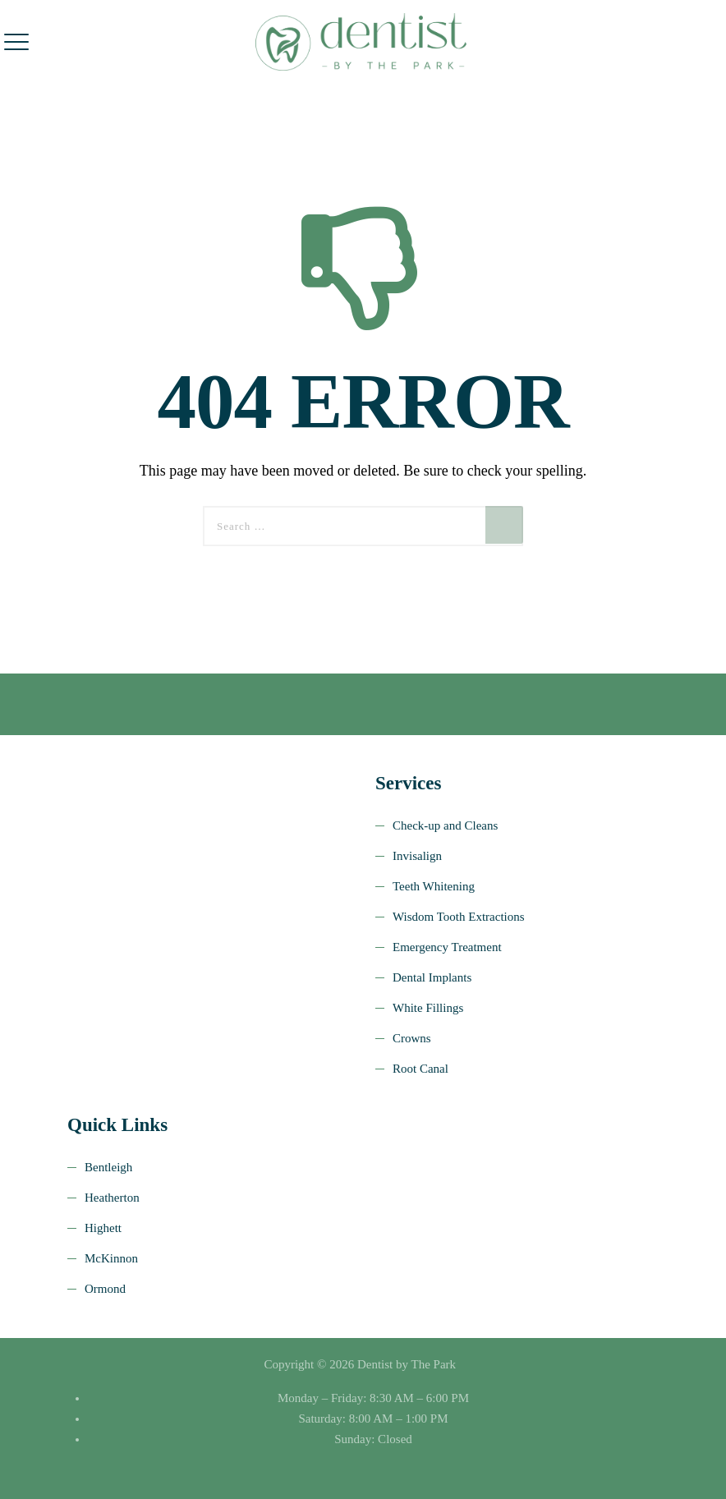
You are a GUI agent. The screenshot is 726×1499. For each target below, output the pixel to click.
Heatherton (112, 1197)
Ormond (105, 1288)
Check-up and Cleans (445, 825)
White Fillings (428, 1007)
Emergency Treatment (447, 947)
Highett (103, 1228)
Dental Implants (432, 977)
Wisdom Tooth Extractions (459, 916)
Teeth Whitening (434, 886)
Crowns (412, 1038)
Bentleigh (108, 1167)
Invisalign (417, 855)
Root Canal (420, 1068)
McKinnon (111, 1258)
